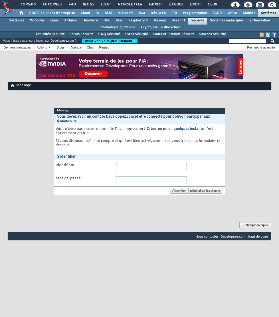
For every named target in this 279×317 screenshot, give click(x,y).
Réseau (160, 21)
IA (97, 13)
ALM (108, 13)
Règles (104, 47)
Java (141, 13)
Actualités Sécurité (50, 34)
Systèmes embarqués (227, 21)
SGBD (217, 13)
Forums (28, 4)
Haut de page (258, 236)
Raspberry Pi (138, 21)
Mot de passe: (69, 178)
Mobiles (249, 13)
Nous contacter (206, 236)
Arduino (70, 21)
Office (232, 13)
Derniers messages (17, 47)
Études (175, 4)
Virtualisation (259, 21)
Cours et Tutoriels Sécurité (174, 34)
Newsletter (129, 4)
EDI (174, 13)
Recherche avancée (261, 47)
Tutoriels (52, 4)
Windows (37, 21)
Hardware (90, 21)
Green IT (178, 21)
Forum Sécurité (81, 34)
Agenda (75, 47)
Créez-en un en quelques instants (175, 129)
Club (212, 4)
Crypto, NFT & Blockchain (161, 27)
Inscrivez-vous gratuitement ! (110, 41)
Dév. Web (158, 13)
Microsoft (125, 13)
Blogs (88, 4)
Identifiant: (65, 165)
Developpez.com (233, 236)
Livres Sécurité (136, 34)
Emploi (155, 4)
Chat (105, 4)
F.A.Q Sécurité (109, 34)
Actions (42, 47)
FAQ (72, 4)
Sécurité (197, 21)
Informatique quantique (116, 27)
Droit (195, 4)
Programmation (195, 13)
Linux (54, 21)
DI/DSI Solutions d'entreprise (52, 13)
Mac (119, 21)
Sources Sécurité (212, 34)
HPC (107, 21)
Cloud (85, 13)
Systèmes (268, 13)
